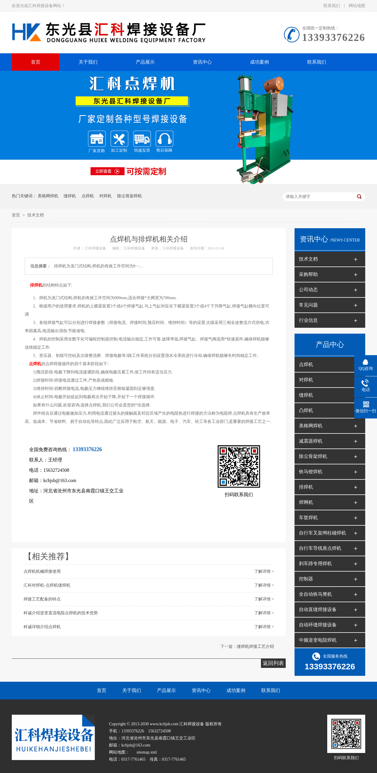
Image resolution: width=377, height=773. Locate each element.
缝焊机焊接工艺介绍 (255, 646)
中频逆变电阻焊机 (318, 640)
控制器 (306, 578)
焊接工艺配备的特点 (42, 599)
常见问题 (308, 304)
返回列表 (273, 663)
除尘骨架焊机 (129, 196)
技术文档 (35, 215)
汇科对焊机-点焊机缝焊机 (47, 585)
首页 (16, 215)
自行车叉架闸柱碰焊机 (322, 532)
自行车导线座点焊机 (320, 548)
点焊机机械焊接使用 (42, 571)
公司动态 (308, 289)
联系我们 (332, 6)
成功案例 (235, 690)
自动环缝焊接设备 (318, 624)
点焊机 (88, 196)
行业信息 (308, 320)
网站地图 (357, 6)
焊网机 (306, 502)
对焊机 (105, 196)
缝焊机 (70, 196)
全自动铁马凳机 (315, 594)
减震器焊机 (311, 440)
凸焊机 (306, 410)
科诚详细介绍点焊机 (42, 627)
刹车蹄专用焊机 (315, 563)
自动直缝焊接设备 (318, 609)
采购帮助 (308, 274)
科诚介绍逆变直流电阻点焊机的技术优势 (61, 613)
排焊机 (36, 285)
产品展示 (166, 690)
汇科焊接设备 (96, 248)
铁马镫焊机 (311, 471)
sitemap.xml (147, 752)
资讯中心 (201, 690)
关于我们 (131, 690)
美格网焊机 (48, 196)
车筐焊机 (308, 517)
